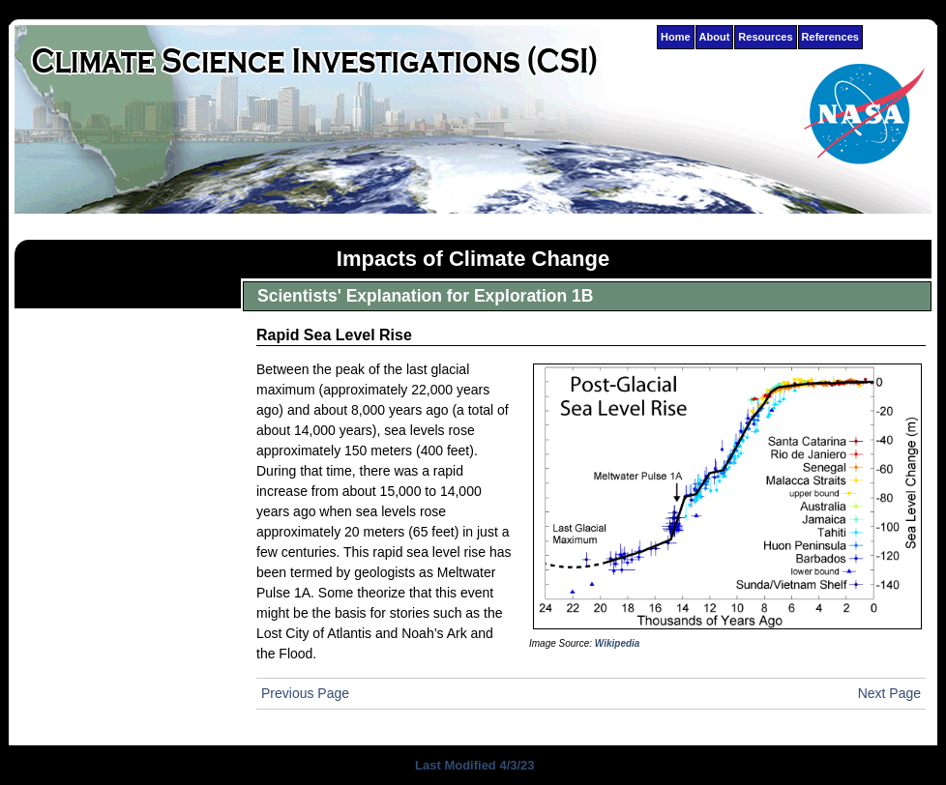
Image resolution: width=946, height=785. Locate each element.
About (714, 37)
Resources (765, 37)
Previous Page (305, 693)
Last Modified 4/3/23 (472, 765)
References (830, 37)
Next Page (889, 693)
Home (676, 37)
